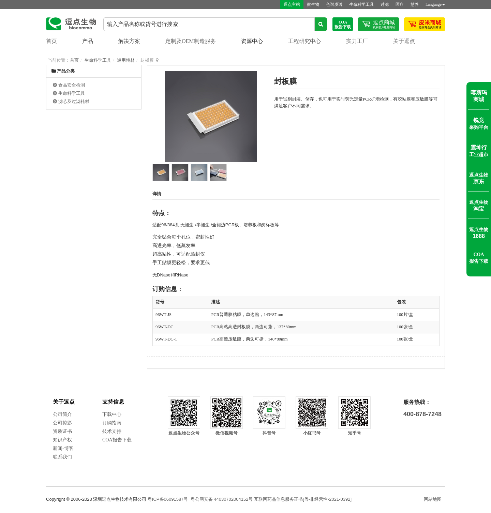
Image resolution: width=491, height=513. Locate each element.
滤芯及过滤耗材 (73, 101)
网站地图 (433, 499)
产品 (87, 41)
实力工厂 (357, 41)
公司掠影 (62, 422)
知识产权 (62, 439)
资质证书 (62, 431)
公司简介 (62, 414)
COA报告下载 (117, 439)
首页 (51, 41)
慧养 (415, 4)
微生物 (313, 4)
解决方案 (129, 41)
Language (435, 4)
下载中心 (111, 414)
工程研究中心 (304, 41)
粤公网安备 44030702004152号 (222, 499)
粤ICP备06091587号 (168, 499)
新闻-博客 (63, 448)
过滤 (385, 4)
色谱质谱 (334, 4)
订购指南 (111, 422)
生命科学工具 (361, 4)
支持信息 (113, 402)
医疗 (400, 4)
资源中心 (252, 41)
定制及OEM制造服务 (190, 41)
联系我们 (62, 456)
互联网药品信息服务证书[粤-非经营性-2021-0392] (303, 499)
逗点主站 (292, 4)
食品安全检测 (71, 85)
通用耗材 (126, 60)
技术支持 (111, 431)
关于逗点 (404, 41)
